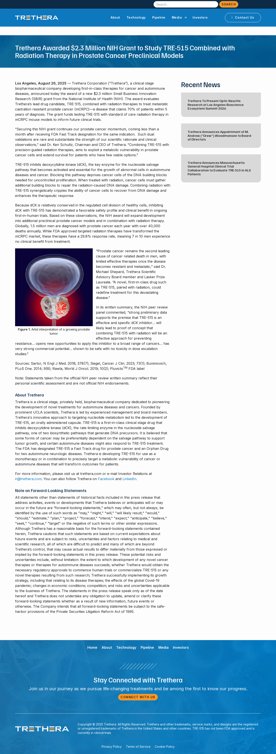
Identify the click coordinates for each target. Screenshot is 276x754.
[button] (179, 17)
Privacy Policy (112, 746)
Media (163, 647)
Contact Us (243, 17)
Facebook (106, 479)
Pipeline (158, 17)
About (115, 17)
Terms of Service (138, 746)
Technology (136, 17)
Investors (200, 17)
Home (92, 647)
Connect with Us (138, 697)
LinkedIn (129, 479)
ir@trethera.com (28, 479)
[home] (36, 18)
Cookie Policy (165, 746)
